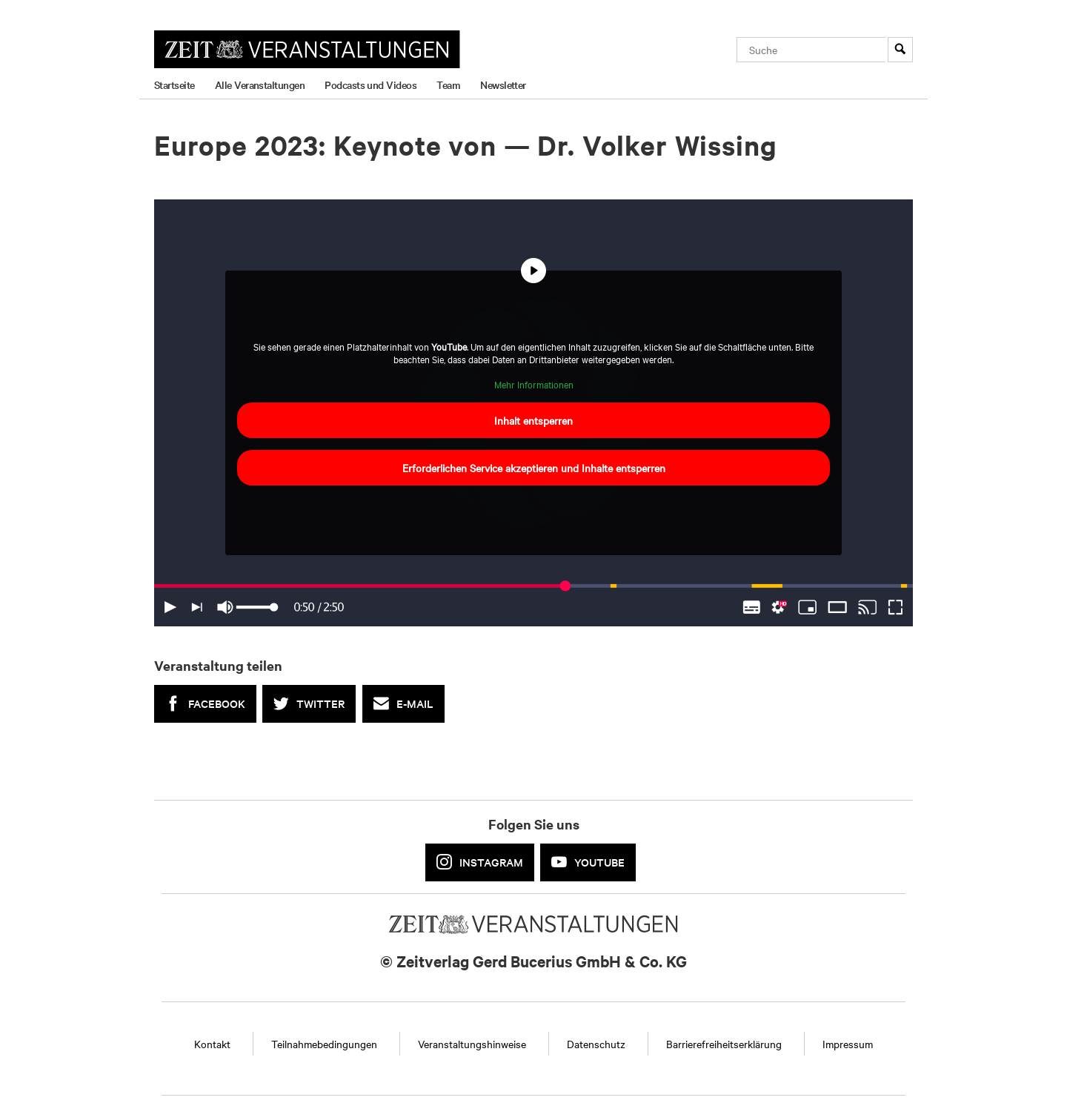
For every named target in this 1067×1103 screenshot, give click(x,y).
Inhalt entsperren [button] (533, 421)
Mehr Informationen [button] (534, 384)
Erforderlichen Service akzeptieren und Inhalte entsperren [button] (533, 468)
